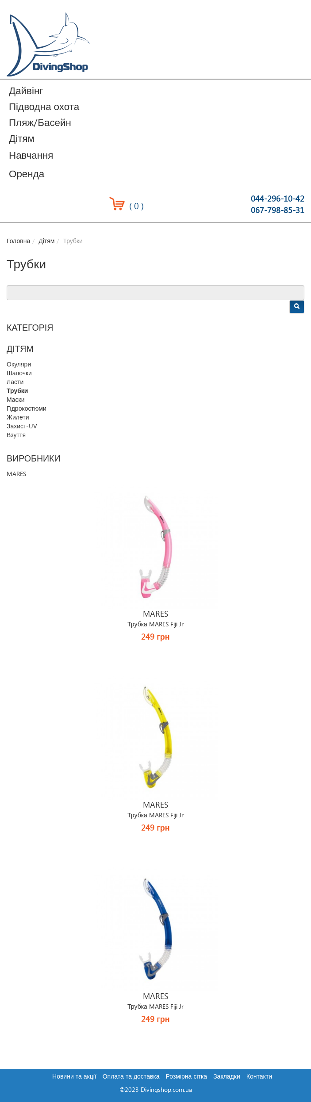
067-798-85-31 (277, 211)
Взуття (16, 435)
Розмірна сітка (186, 1077)
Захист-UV (22, 427)
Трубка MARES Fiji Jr (155, 625)
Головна (18, 241)
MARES (16, 474)
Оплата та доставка (131, 1077)
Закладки (226, 1077)
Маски (16, 400)
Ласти (15, 382)
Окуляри (19, 365)
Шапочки (19, 374)
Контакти (259, 1077)
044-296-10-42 (277, 199)
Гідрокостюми (26, 409)
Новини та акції (74, 1077)
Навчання (31, 155)
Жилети (18, 418)
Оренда (26, 174)
